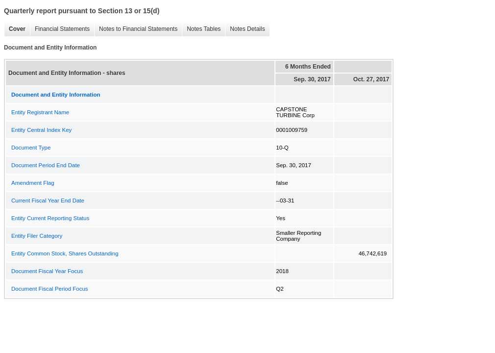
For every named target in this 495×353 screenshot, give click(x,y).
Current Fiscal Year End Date (47, 200)
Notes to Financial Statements (135, 29)
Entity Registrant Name (40, 112)
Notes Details (245, 29)
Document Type (30, 148)
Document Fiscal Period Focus (49, 289)
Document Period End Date (45, 165)
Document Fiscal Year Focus (47, 271)
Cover (14, 29)
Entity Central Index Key (41, 130)
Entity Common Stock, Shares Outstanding (65, 253)
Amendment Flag (32, 183)
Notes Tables (201, 29)
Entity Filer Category (36, 236)
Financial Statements (60, 29)
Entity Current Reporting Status (50, 218)
